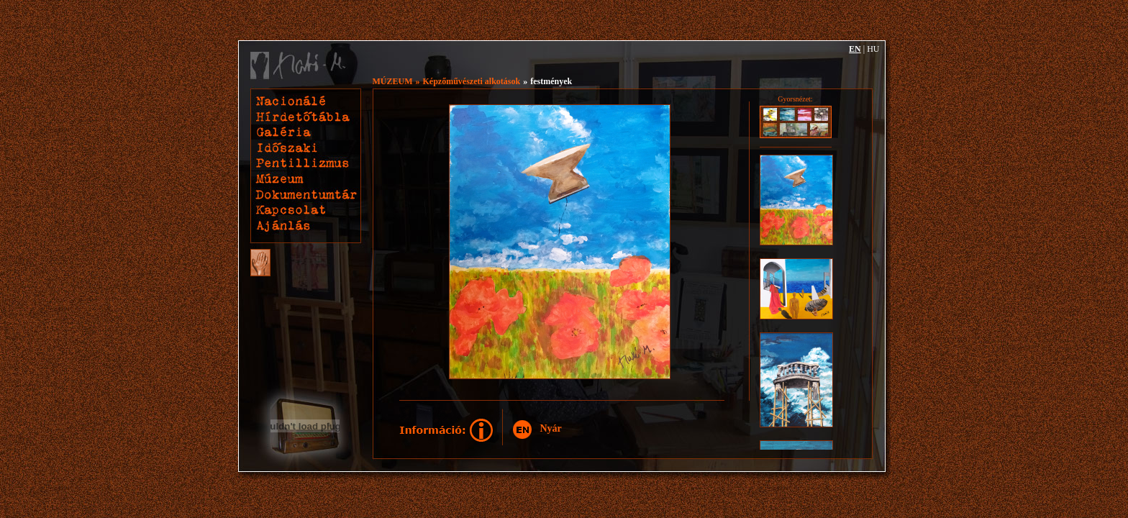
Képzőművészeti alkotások (472, 81)
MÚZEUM (393, 81)
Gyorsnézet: (795, 99)
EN (855, 49)
